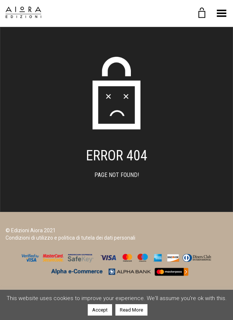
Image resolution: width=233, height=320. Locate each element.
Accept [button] (100, 310)
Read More (131, 310)
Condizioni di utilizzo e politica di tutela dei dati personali (70, 238)
